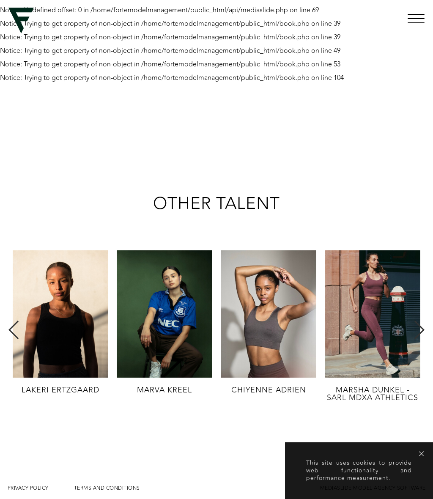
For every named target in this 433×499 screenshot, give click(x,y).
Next (419, 330)
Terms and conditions (107, 488)
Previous (14, 330)
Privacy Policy (28, 488)
